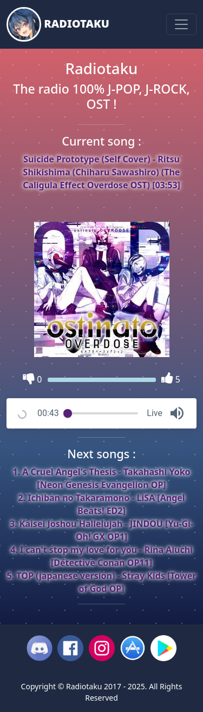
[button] (177, 413)
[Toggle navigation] (181, 24)
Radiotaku (57, 24)
